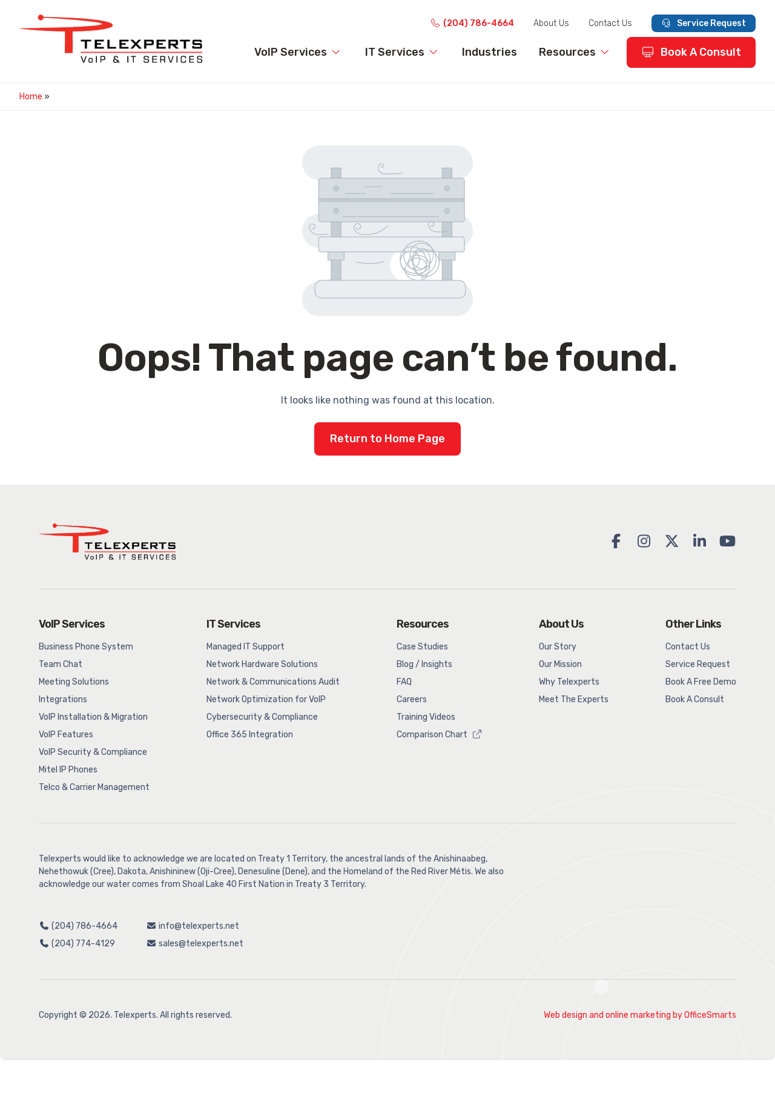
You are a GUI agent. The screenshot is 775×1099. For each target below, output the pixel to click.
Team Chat (60, 664)
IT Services (403, 52)
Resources (575, 52)
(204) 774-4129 (77, 943)
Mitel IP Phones (68, 770)
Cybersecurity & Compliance (262, 717)
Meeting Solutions (74, 682)
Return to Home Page (387, 438)
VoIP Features (66, 734)
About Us (551, 23)
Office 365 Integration (249, 734)
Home (30, 96)
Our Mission (560, 664)
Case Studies (422, 647)
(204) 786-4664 (472, 23)
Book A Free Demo (700, 682)
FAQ (404, 682)
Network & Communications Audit (273, 682)
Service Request (704, 23)
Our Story (557, 647)
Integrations (63, 699)
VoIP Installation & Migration (93, 717)
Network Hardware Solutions (262, 664)
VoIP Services (298, 52)
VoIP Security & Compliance (93, 752)
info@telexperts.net (193, 926)
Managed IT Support (245, 647)
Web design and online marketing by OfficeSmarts (640, 1015)
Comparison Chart (440, 734)
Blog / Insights (424, 664)
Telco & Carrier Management (94, 787)
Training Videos (426, 717)
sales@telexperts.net (195, 943)
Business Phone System (86, 647)
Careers (412, 699)
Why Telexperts (569, 682)
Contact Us (610, 23)
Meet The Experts (573, 699)
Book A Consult (691, 52)
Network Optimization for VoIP (266, 699)
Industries (489, 52)
